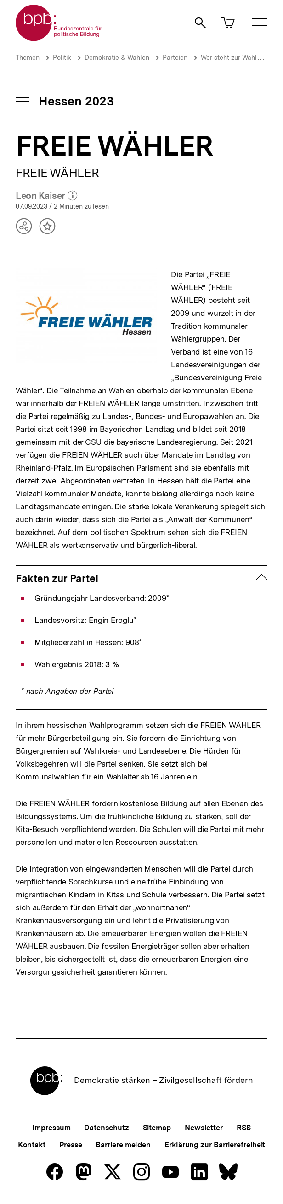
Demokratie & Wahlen (117, 57)
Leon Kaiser (46, 196)
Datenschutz (106, 1127)
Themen (28, 57)
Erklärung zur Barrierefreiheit (214, 1144)
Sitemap (157, 1127)
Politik (62, 57)
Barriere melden (123, 1144)
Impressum (51, 1127)
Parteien (175, 57)
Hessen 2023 (76, 101)
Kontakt (31, 1144)
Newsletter (204, 1127)
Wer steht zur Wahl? (230, 57)
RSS (244, 1127)
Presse (70, 1144)
